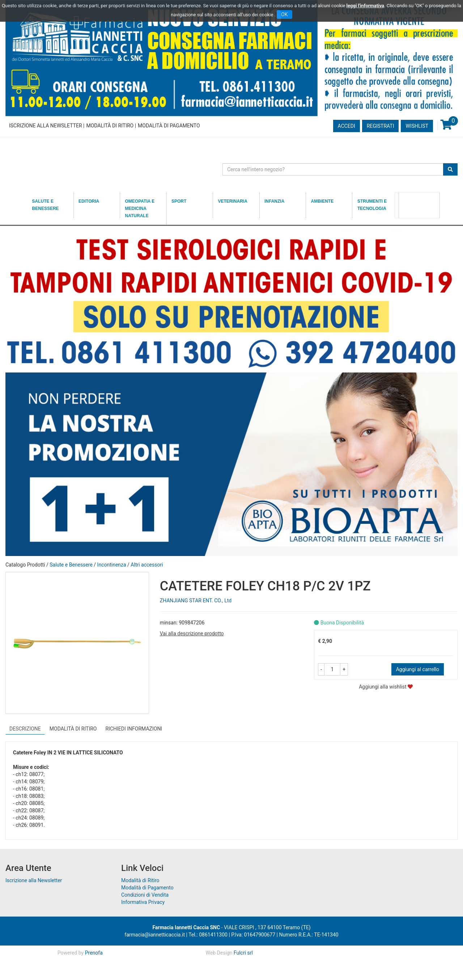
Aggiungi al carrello (417, 669)
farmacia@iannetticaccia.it (154, 935)
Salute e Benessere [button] (45, 205)
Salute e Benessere (71, 565)
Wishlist (416, 126)
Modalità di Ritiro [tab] (73, 729)
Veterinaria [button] (232, 201)
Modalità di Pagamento (169, 126)
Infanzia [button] (274, 201)
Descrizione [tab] (25, 729)
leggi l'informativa (366, 5)
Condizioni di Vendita (145, 895)
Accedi (346, 126)
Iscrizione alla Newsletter (45, 126)
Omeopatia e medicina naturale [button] (140, 208)
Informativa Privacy (143, 902)
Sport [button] (178, 201)
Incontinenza (111, 565)
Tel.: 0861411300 (208, 935)
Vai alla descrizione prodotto (192, 633)
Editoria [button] (88, 201)
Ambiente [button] (322, 201)
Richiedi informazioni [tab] (134, 729)
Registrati (380, 126)
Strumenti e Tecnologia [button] (372, 205)
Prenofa (94, 953)
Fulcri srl (243, 953)
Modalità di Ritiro (109, 126)
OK (284, 14)
